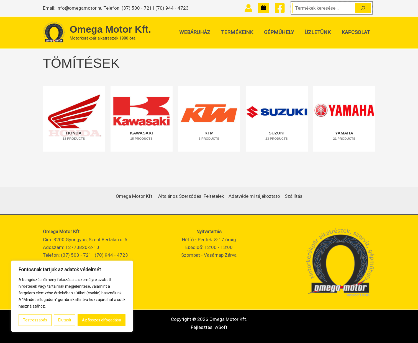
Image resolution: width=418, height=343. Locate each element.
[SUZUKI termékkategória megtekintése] (277, 119)
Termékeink (239, 32)
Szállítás (293, 196)
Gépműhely (280, 32)
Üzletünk (318, 32)
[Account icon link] (248, 8)
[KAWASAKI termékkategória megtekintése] (142, 119)
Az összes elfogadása (101, 320)
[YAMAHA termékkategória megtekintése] (344, 119)
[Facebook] (279, 8)
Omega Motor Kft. (110, 29)
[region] (72, 296)
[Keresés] (363, 8)
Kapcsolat (356, 32)
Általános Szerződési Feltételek (191, 196)
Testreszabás (35, 320)
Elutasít (64, 320)
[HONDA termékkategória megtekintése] (74, 119)
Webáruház (196, 32)
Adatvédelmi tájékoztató (254, 196)
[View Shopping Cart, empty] (263, 8)
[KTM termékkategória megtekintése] (209, 119)
